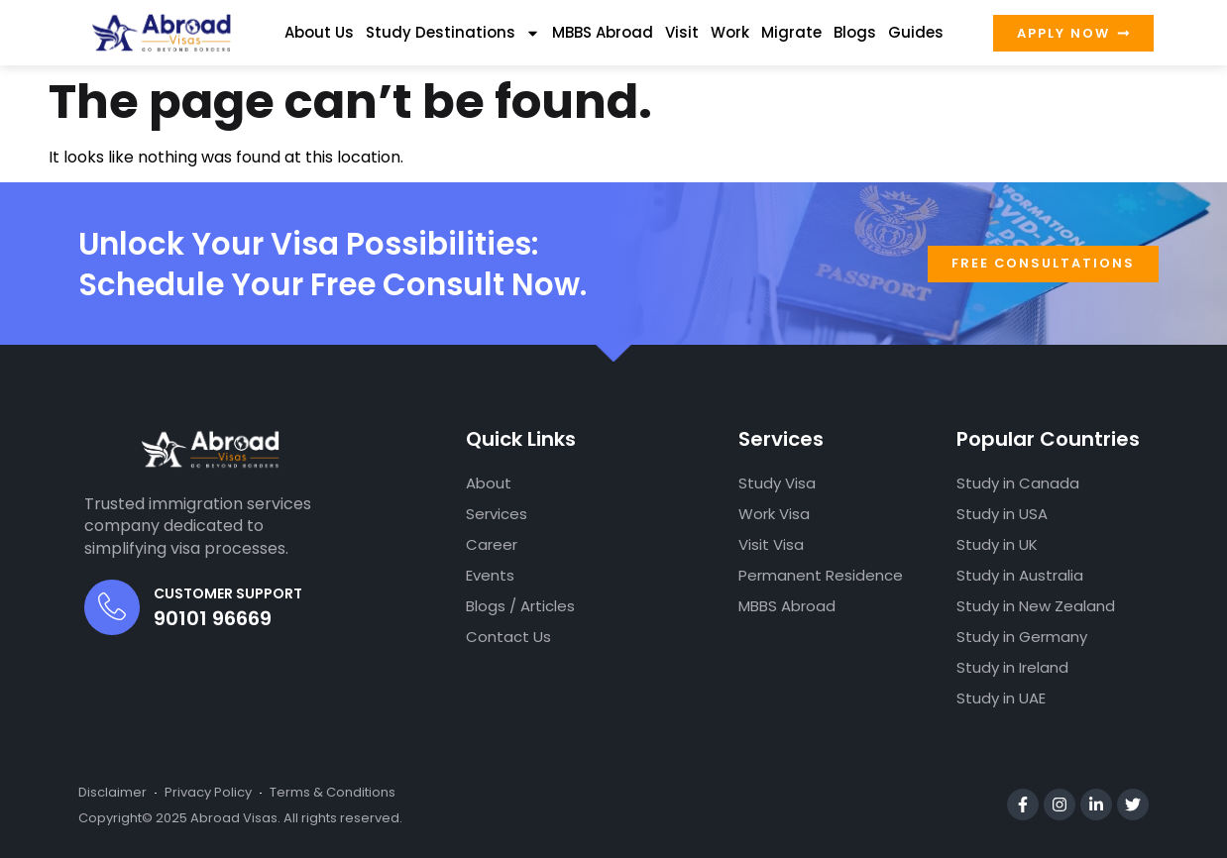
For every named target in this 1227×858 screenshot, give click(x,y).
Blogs (855, 32)
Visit (682, 32)
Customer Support (228, 593)
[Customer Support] (112, 607)
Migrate (791, 32)
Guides (916, 32)
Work (730, 32)
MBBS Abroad (602, 32)
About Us (319, 32)
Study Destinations (453, 33)
